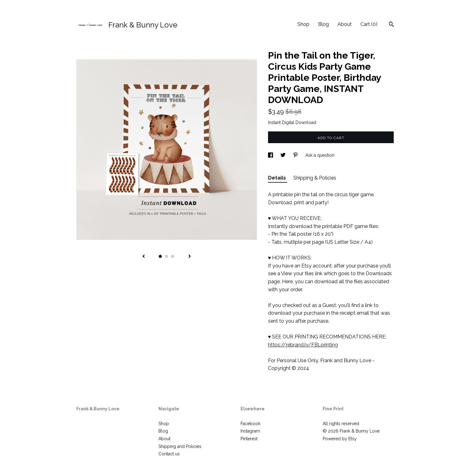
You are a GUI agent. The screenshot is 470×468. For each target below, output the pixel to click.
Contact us (169, 453)
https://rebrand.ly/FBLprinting (303, 345)
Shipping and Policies (179, 446)
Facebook (250, 423)
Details (277, 178)
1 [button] (160, 256)
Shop (303, 24)
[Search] (391, 25)
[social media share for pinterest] (296, 155)
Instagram (250, 431)
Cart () (368, 24)
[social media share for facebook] (271, 155)
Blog (323, 24)
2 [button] (166, 256)
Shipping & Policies (314, 178)
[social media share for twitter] (283, 155)
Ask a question (319, 155)
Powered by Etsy (340, 438)
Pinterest (249, 438)
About (345, 24)
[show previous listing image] (143, 257)
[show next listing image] (189, 257)
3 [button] (172, 256)
